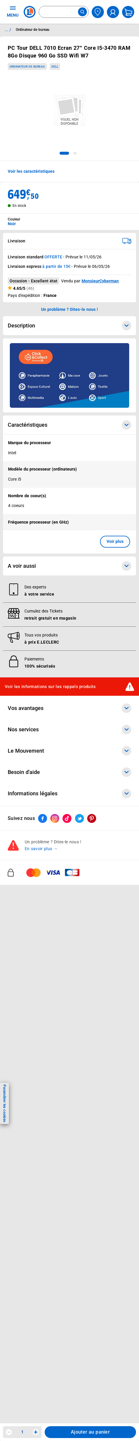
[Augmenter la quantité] (36, 1432)
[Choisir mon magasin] (98, 12)
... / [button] (8, 29)
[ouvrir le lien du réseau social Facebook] (42, 818)
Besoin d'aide (69, 772)
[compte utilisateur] (113, 12)
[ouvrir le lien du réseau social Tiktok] (67, 818)
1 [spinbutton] (22, 1431)
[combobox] (64, 12)
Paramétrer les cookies (4, 1103)
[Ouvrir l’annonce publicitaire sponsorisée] (69, 375)
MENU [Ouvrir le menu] (12, 11)
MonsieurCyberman (100, 281)
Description (69, 325)
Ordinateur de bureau (27, 66)
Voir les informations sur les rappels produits (50, 686)
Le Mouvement (69, 751)
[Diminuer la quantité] (9, 1432)
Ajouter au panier (90, 1431)
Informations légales (69, 793)
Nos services (69, 729)
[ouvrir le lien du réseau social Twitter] (79, 818)
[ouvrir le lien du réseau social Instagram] (54, 818)
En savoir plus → (41, 849)
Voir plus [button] (115, 541)
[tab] (64, 153)
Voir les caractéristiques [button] (31, 171)
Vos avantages (69, 708)
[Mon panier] (128, 12)
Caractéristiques (69, 425)
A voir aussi (69, 566)
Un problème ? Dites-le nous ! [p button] (69, 309)
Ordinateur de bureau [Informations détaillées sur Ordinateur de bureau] (32, 30)
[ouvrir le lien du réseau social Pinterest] (91, 818)
